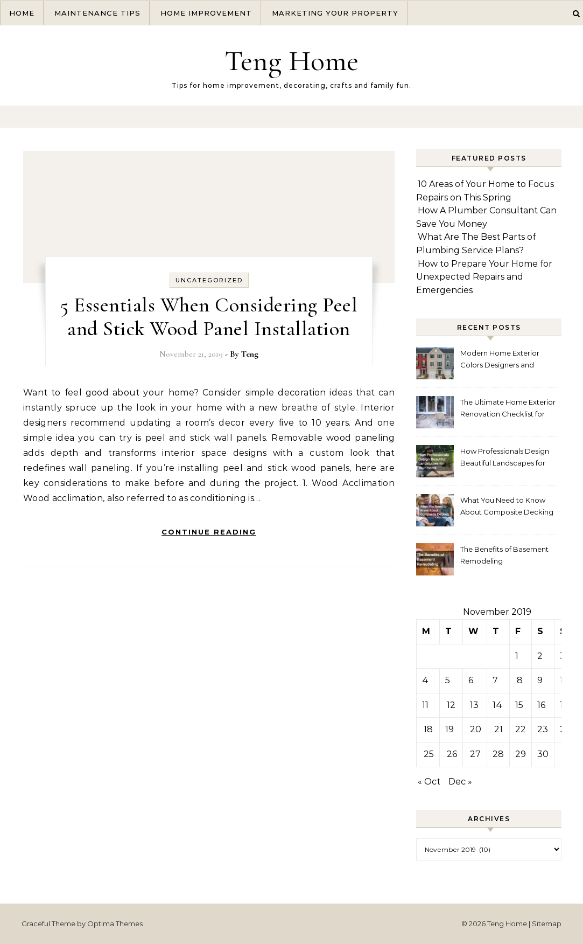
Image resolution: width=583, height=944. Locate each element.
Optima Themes (115, 923)
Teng (249, 354)
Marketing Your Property (335, 13)
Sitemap (546, 923)
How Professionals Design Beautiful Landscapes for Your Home (504, 458)
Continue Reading (208, 531)
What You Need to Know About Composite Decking (506, 506)
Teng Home (291, 60)
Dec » (460, 781)
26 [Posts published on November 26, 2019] (452, 754)
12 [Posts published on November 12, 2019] (451, 705)
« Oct (429, 781)
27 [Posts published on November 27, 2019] (475, 754)
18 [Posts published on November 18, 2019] (428, 729)
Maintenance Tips (97, 13)
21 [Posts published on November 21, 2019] (498, 729)
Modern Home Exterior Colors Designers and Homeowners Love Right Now (502, 360)
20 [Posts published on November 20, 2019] (475, 729)
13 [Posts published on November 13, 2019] (474, 705)
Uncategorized (209, 280)
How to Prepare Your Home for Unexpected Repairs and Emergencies (484, 277)
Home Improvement (206, 13)
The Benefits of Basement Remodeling (504, 555)
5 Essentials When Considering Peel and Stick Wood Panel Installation (208, 317)
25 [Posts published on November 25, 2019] (429, 754)
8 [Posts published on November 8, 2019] (520, 680)
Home (21, 13)
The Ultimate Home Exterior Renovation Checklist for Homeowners (508, 409)
